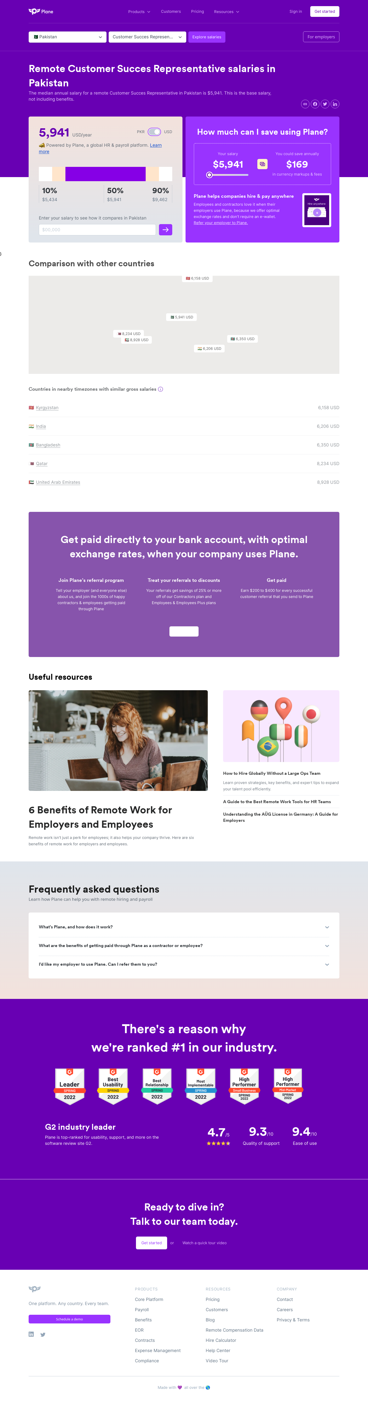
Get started (325, 11)
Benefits (143, 1319)
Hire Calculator (221, 1340)
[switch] (154, 132)
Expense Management (158, 1350)
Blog (210, 1319)
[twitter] (325, 104)
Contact (285, 1299)
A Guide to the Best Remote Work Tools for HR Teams (277, 801)
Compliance (147, 1360)
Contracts (145, 1340)
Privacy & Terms (293, 1319)
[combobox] (33, 37)
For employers (321, 37)
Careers (285, 1309)
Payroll (142, 1309)
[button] (184, 320)
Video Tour (217, 1360)
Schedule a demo (69, 1319)
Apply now (184, 633)
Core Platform (149, 1299)
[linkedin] (335, 104)
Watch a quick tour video (204, 1242)
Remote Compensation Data (234, 1330)
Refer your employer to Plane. (221, 222)
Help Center (218, 1350)
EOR (139, 1330)
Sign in (296, 11)
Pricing (197, 11)
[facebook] (315, 104)
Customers (171, 11)
